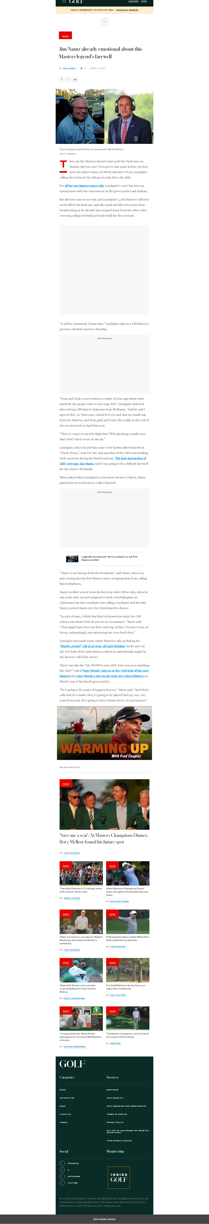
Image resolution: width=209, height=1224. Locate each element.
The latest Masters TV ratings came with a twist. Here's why (81, 890)
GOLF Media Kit (115, 1098)
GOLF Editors (118, 995)
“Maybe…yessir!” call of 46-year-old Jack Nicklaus (92, 646)
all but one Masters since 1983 (84, 185)
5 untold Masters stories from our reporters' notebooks (126, 987)
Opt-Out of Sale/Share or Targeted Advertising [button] (128, 1131)
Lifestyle (65, 1114)
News (66, 784)
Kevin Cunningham (74, 998)
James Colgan (71, 898)
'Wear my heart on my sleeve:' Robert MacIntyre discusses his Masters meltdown (81, 940)
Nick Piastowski (119, 901)
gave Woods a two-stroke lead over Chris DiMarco (110, 676)
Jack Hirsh (69, 68)
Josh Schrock (71, 853)
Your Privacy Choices (119, 1141)
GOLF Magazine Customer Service (126, 1106)
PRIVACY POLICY (115, 1122)
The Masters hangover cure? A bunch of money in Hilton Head (127, 1035)
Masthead (112, 1090)
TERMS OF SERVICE (117, 1114)
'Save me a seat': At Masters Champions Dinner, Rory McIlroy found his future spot (104, 838)
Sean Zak (115, 1043)
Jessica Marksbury (74, 1047)
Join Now (133, 1)
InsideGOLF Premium (127, 10)
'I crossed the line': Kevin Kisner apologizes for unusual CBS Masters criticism (80, 1037)
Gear (62, 1106)
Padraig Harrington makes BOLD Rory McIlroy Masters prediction (127, 938)
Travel (64, 1122)
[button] (68, 79)
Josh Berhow (117, 947)
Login (144, 1)
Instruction (67, 1098)
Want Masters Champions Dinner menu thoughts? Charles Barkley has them (127, 892)
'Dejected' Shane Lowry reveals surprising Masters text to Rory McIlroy (78, 989)
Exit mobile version (104, 1219)
